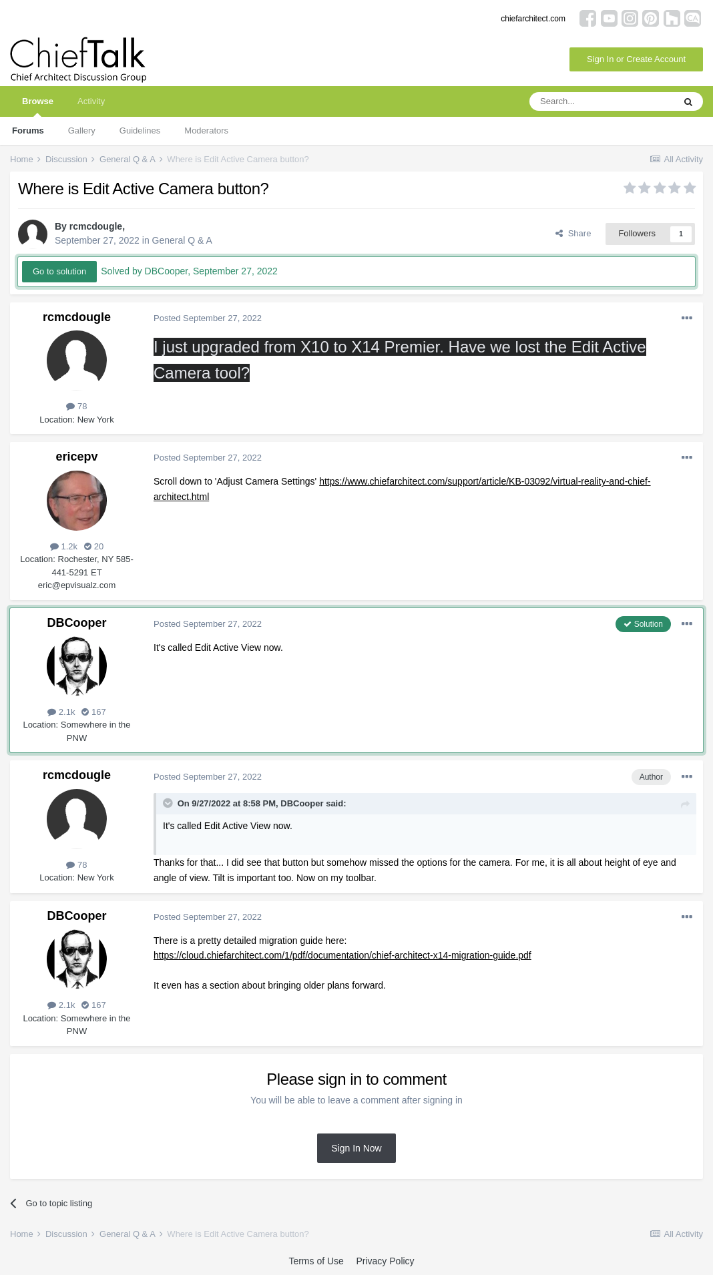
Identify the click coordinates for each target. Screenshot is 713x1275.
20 (93, 546)
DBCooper (77, 622)
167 (93, 712)
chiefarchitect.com (533, 18)
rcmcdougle (95, 226)
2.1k (61, 712)
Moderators (206, 130)
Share (573, 233)
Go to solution (59, 271)
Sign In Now (356, 1148)
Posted (208, 318)
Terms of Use (315, 1261)
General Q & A (182, 240)
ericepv (76, 456)
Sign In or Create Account (636, 59)
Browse (37, 106)
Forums (28, 130)
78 (76, 406)
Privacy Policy (385, 1261)
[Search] (601, 101)
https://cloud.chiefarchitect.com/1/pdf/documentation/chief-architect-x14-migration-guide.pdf (342, 955)
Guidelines (140, 130)
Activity (91, 101)
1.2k (63, 546)
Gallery (81, 130)
